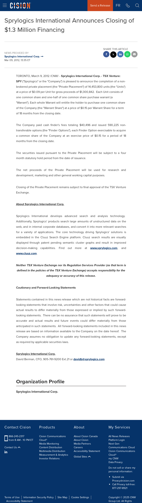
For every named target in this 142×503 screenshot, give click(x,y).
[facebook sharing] (106, 54)
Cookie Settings (80, 497)
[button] (137, 5)
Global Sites (82, 457)
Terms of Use (12, 497)
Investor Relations (49, 458)
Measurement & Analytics (53, 455)
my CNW (113, 458)
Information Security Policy (38, 497)
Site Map (62, 497)
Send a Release (100, 5)
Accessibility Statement (87, 451)
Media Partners (82, 444)
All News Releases (119, 436)
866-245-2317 (16, 436)
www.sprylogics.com (103, 248)
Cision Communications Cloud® (52, 438)
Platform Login (117, 440)
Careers (78, 447)
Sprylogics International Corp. (37, 391)
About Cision (81, 440)
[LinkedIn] (6, 452)
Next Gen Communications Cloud (122, 445)
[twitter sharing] (113, 55)
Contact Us (12, 447)
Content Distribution (50, 447)
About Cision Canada (86, 436)
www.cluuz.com (26, 253)
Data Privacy (116, 462)
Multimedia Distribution (52, 451)
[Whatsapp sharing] (127, 54)
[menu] (4, 5)
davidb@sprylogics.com (89, 359)
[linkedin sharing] (120, 54)
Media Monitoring (49, 444)
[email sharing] (134, 54)
